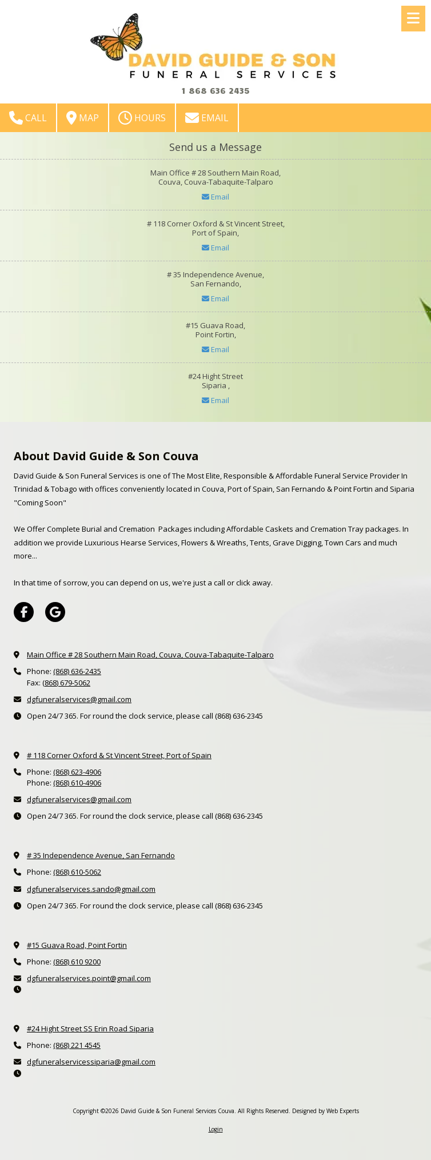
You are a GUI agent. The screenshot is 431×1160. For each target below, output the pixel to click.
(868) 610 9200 (77, 961)
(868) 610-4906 (77, 783)
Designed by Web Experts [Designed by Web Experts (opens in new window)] (325, 1111)
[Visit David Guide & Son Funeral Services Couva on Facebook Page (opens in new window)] (24, 612)
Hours (142, 118)
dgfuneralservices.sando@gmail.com (91, 889)
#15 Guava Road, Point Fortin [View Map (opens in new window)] (77, 945)
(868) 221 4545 (77, 1045)
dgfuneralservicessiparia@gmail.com (91, 1062)
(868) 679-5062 (66, 682)
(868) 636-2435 (77, 671)
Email (207, 118)
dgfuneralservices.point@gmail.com (89, 978)
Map (82, 118)
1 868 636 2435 (215, 90)
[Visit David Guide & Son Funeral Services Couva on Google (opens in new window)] (55, 612)
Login (216, 1129)
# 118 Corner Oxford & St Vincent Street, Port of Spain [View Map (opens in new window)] (119, 755)
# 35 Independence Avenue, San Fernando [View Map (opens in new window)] (101, 855)
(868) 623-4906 (77, 772)
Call (28, 118)
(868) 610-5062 (77, 872)
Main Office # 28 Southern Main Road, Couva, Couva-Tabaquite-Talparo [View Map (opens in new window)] (150, 654)
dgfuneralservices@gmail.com (79, 699)
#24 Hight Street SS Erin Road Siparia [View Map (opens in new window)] (90, 1028)
